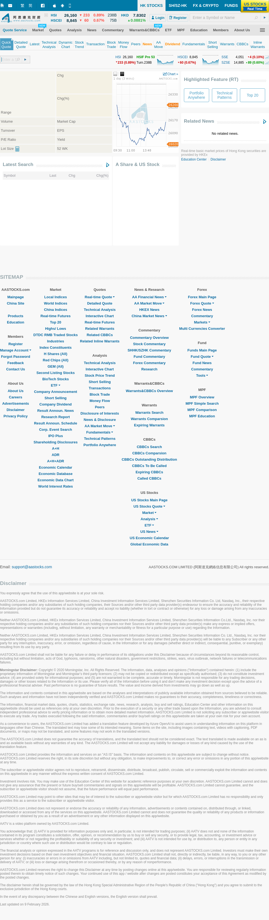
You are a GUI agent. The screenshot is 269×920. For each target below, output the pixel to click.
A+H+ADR (55, 461)
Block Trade (99, 394)
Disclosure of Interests (99, 413)
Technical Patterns (100, 439)
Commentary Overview (149, 338)
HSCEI (183, 57)
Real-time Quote (100, 297)
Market (149, 513)
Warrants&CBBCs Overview (149, 391)
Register (16, 344)
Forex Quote (202, 303)
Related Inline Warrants (99, 341)
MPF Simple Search (202, 403)
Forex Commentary (149, 363)
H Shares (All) (55, 354)
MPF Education (202, 416)
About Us (16, 391)
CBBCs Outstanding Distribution (149, 459)
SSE (225, 57)
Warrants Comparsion (149, 419)
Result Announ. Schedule (55, 423)
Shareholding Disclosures (55, 442)
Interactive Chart (100, 316)
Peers (100, 407)
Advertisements (15, 403)
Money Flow (99, 401)
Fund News (202, 363)
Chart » (172, 74)
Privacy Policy (16, 416)
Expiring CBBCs (149, 472)
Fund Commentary (149, 357)
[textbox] (229, 17)
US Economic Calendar (149, 538)
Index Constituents (56, 347)
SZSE (226, 62)
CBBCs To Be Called (149, 466)
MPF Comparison (202, 410)
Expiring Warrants (149, 425)
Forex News (202, 310)
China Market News (149, 316)
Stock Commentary (149, 344)
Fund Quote (202, 357)
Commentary (202, 316)
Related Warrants (99, 329)
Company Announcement (55, 392)
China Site (15, 303)
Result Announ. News (55, 411)
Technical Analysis (100, 310)
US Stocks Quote (149, 506)
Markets (202, 322)
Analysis (149, 519)
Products (15, 316)
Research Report (55, 417)
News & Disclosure (100, 420)
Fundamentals (99, 432)
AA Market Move (100, 426)
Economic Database (56, 474)
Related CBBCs (100, 335)
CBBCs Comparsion (149, 453)
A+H (55, 448)
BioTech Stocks (55, 379)
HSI (118, 57)
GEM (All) (55, 366)
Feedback (15, 363)
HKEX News (149, 310)
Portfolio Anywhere (99, 445)
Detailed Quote (99, 303)
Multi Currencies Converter (202, 329)
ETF (55, 385)
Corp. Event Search (55, 429)
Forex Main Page (202, 297)
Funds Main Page (202, 350)
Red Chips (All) (55, 360)
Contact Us (15, 369)
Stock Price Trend (100, 375)
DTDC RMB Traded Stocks (55, 335)
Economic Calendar (55, 467)
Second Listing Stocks (56, 373)
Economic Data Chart (56, 480)
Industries (55, 341)
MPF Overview (202, 397)
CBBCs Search (149, 447)
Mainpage (15, 297)
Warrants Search (149, 412)
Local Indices (55, 297)
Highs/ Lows (55, 329)
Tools (202, 375)
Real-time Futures (56, 316)
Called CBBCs (149, 478)
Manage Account (15, 350)
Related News (199, 121)
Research (149, 369)
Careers (15, 397)
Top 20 (55, 322)
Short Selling (55, 398)
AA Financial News (149, 297)
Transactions (100, 388)
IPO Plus (55, 436)
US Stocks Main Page (149, 500)
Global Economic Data (149, 544)
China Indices (55, 310)
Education (15, 322)
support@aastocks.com (32, 567)
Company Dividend (56, 404)
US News (149, 532)
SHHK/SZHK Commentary (149, 350)
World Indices (55, 303)
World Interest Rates (55, 486)
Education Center (194, 159)
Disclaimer (218, 159)
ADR (55, 455)
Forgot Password (15, 357)
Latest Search (18, 164)
